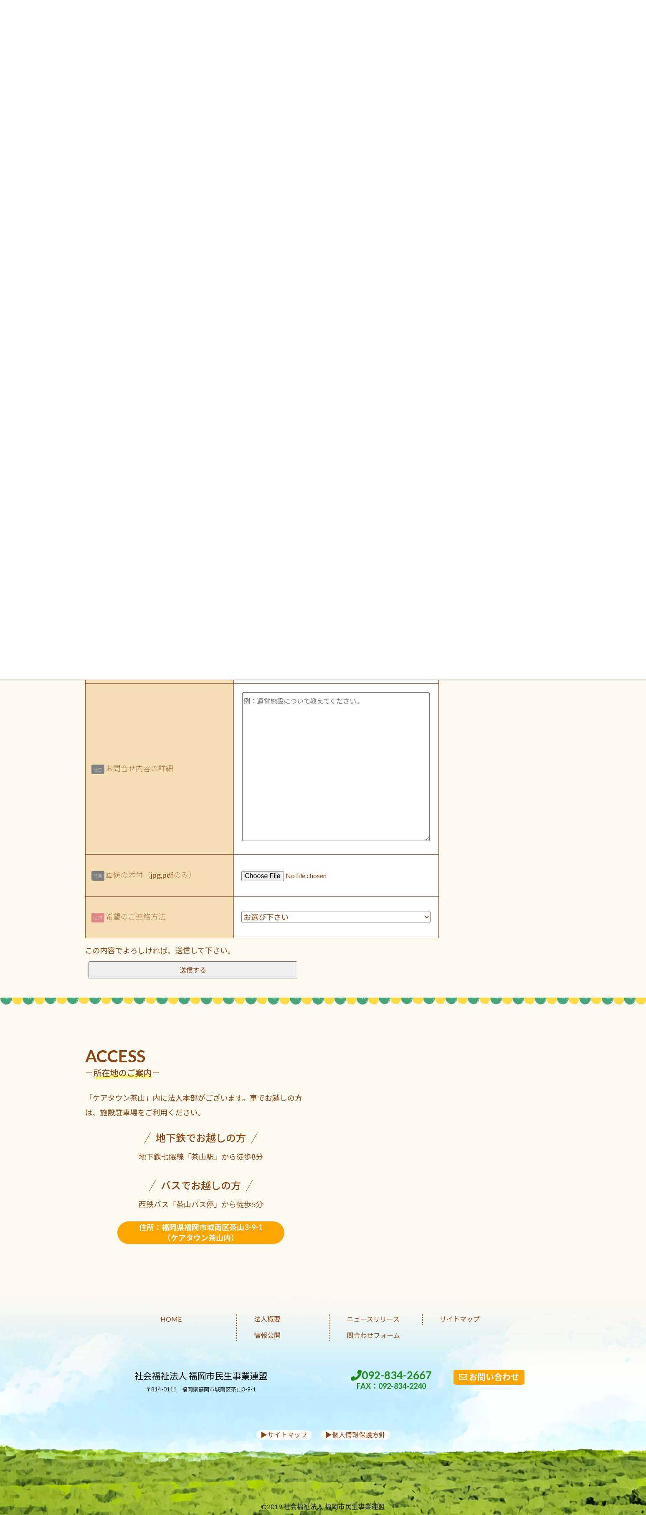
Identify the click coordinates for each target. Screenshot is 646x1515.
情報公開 (267, 1335)
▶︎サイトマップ (284, 1435)
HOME (171, 1319)
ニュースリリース (373, 1319)
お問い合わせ (489, 1377)
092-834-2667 (391, 1380)
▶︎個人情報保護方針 (355, 1435)
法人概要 (267, 1319)
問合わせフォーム (373, 1335)
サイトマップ (460, 1319)
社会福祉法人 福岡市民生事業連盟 (201, 1376)
